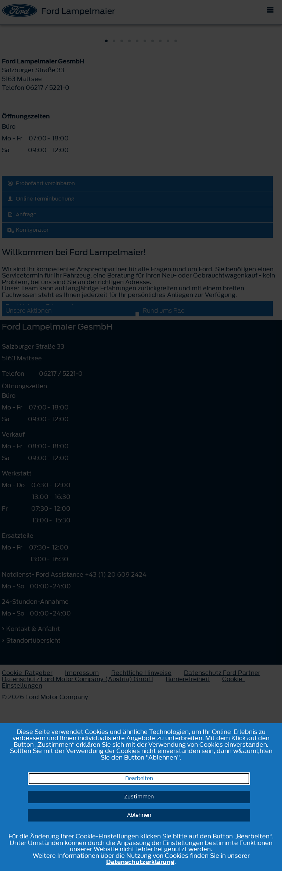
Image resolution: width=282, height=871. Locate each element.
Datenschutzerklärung (140, 861)
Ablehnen (139, 815)
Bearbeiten (139, 778)
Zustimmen (139, 797)
